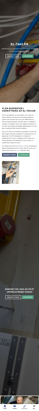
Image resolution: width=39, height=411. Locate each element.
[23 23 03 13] (28, 56)
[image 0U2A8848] (11, 172)
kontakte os (20, 146)
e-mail (19, 150)
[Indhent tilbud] (13, 56)
